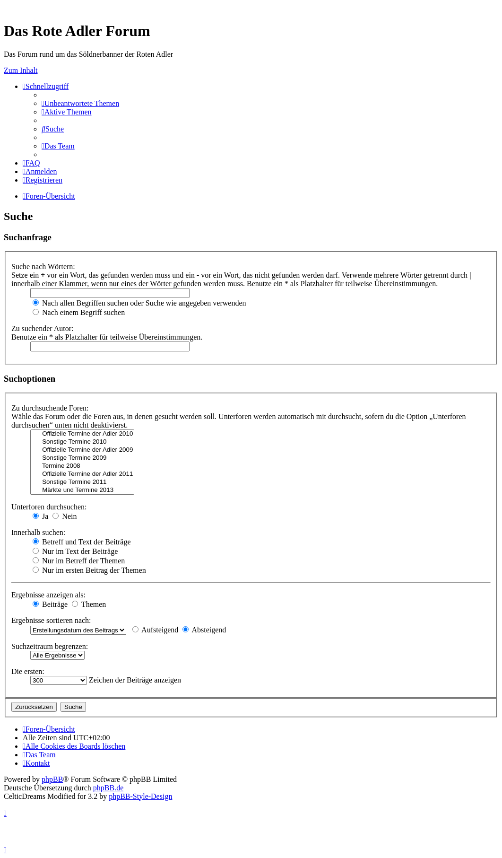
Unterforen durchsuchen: (49, 507)
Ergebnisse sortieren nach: (51, 620)
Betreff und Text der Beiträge (82, 542)
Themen (89, 604)
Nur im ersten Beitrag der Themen (89, 570)
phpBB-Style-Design (140, 796)
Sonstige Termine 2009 (82, 458)
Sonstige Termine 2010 (82, 442)
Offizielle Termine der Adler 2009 (82, 450)
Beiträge (50, 604)
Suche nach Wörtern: (43, 267)
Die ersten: (27, 671)
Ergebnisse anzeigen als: (48, 595)
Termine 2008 (82, 466)
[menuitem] (80, 103)
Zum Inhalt (21, 70)
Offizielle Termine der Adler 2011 (82, 474)
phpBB (52, 779)
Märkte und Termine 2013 (82, 490)
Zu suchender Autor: (42, 328)
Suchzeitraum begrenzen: (49, 646)
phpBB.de (108, 788)
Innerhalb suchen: (38, 532)
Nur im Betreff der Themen (79, 561)
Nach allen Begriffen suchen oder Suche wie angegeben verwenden (139, 303)
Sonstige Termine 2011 (82, 482)
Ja (40, 516)
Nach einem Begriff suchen (79, 312)
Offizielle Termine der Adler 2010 (82, 434)
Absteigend (204, 630)
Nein (64, 516)
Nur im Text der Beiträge (75, 551)
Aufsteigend (155, 630)
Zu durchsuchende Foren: (50, 408)
